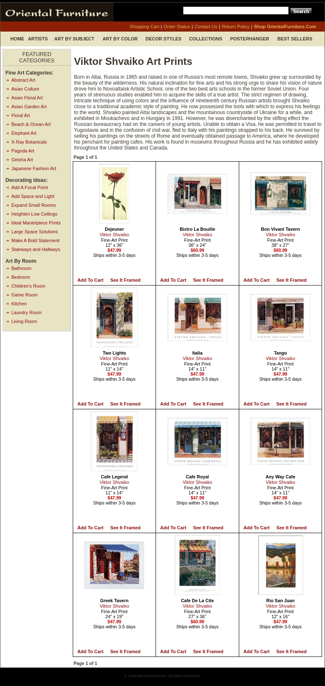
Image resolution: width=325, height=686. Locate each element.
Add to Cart (90, 280)
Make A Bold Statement (35, 240)
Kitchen (19, 303)
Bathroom (21, 268)
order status (177, 26)
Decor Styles (163, 38)
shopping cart (144, 26)
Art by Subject (74, 38)
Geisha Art (22, 159)
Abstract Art (23, 80)
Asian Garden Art (29, 106)
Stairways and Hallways (35, 249)
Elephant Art (24, 133)
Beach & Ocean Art (31, 124)
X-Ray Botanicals (29, 141)
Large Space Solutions (34, 231)
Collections (205, 38)
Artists (38, 38)
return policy (235, 26)
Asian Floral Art (27, 97)
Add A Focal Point (29, 187)
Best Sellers (294, 38)
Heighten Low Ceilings (34, 213)
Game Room (24, 294)
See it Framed (125, 280)
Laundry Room (26, 312)
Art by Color (120, 38)
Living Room (24, 321)
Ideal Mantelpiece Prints (36, 222)
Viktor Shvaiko (114, 234)
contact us (206, 26)
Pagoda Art (22, 150)
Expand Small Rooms (33, 205)
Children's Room (28, 285)
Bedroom (20, 277)
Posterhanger (249, 38)
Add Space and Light (32, 196)
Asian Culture (25, 88)
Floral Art (20, 115)
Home (17, 38)
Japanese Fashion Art (33, 168)
